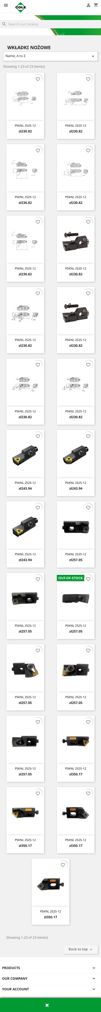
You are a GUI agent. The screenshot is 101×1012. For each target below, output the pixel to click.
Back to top (81, 949)
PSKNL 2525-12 (25, 125)
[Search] (50, 24)
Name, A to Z (50, 56)
